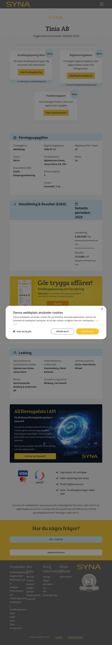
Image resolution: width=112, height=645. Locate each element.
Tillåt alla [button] (87, 331)
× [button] (102, 309)
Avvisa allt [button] (62, 331)
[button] (22, 331)
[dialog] (56, 322)
